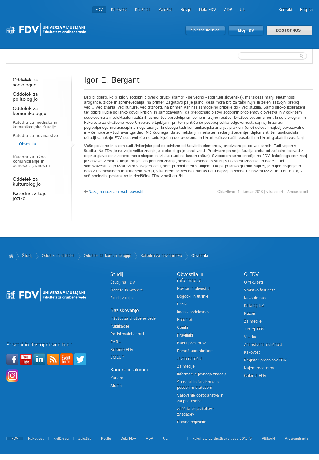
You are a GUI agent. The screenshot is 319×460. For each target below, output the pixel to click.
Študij (27, 256)
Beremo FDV (122, 350)
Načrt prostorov (191, 343)
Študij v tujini (122, 298)
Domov (11, 256)
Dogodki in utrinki (192, 297)
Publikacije (119, 326)
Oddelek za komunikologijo (29, 111)
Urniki (182, 304)
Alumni (116, 386)
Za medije (186, 367)
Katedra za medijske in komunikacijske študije (35, 124)
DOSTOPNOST (289, 31)
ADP (228, 10)
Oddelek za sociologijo (25, 82)
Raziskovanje (124, 310)
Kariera (116, 378)
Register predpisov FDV (265, 360)
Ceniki (182, 328)
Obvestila (27, 144)
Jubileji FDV (254, 329)
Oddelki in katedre (58, 256)
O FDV (251, 274)
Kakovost (119, 10)
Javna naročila (189, 359)
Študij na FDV (122, 283)
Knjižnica (143, 10)
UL (242, 10)
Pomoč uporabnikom (195, 351)
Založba (166, 10)
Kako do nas (255, 298)
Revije (185, 10)
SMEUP (117, 357)
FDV (99, 10)
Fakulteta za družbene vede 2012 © (222, 438)
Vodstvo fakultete (260, 290)
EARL (115, 342)
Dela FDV (207, 10)
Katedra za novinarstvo (35, 135)
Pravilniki (185, 335)
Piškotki (268, 438)
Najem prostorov (259, 368)
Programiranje (296, 438)
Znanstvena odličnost (263, 345)
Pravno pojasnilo (191, 422)
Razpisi (250, 314)
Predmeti (185, 320)
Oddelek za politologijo (25, 97)
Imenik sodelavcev (193, 312)
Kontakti (286, 10)
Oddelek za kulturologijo (27, 182)
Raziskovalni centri (127, 334)
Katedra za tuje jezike (30, 196)
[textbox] (272, 56)
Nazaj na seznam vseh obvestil (115, 192)
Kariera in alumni (129, 369)
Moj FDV (246, 31)
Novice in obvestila (194, 289)
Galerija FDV (255, 376)
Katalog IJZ (254, 306)
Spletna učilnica (205, 30)
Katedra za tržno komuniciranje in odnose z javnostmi (31, 161)
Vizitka (250, 337)
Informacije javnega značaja (202, 374)
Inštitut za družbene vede (133, 319)
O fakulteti (253, 283)
